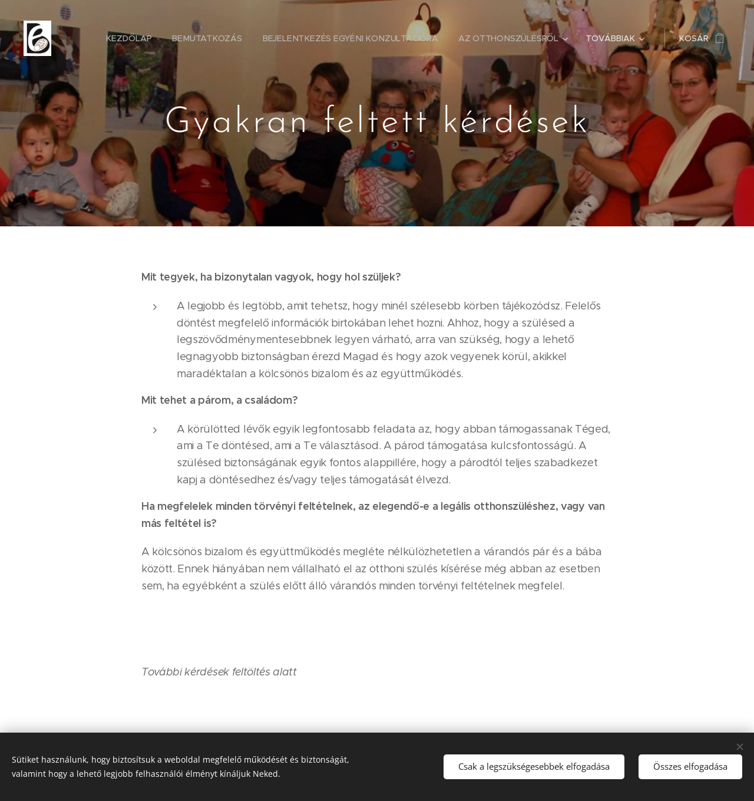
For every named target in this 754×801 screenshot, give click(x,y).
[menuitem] (133, 38)
